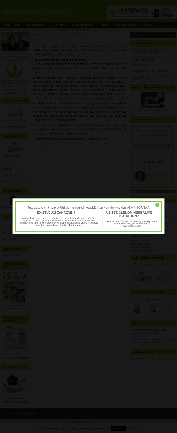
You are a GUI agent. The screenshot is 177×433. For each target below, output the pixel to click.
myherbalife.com (132, 226)
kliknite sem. (75, 225)
